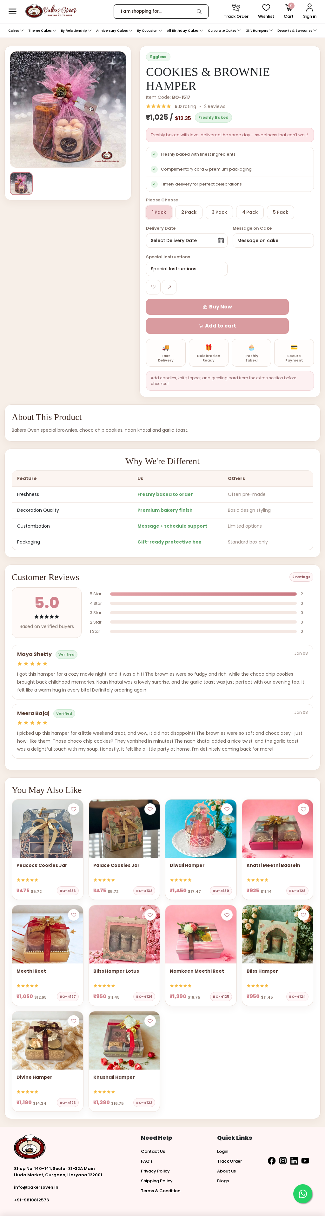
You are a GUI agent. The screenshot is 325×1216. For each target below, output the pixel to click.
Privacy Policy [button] (155, 1152)
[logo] (51, 11)
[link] (199, 11)
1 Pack (159, 212)
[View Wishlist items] (266, 11)
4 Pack (250, 212)
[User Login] (309, 11)
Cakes (16, 30)
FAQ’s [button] (147, 1142)
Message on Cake (252, 228)
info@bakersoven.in (36, 1168)
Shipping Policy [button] (157, 1162)
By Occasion (149, 30)
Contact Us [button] (153, 1132)
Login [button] (222, 1132)
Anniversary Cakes (114, 30)
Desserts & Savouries (297, 30)
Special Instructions (168, 257)
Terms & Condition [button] (160, 1172)
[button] (13, 12)
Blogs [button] (223, 1162)
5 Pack (280, 212)
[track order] (236, 11)
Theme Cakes (42, 30)
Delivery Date (161, 228)
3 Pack (219, 212)
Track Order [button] (229, 1142)
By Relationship (76, 30)
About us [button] (226, 1152)
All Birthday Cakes (185, 30)
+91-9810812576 (31, 1181)
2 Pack (188, 212)
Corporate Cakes (224, 30)
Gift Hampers (259, 30)
